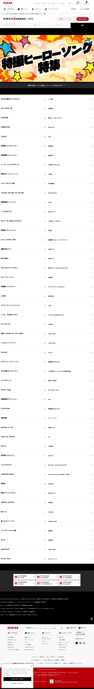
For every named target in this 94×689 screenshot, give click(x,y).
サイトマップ (35, 658)
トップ (2, 13)
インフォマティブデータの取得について (52, 664)
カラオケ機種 (62, 641)
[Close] (31, 666)
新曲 (35, 25)
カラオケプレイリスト (29, 648)
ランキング (59, 25)
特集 (82, 25)
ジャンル (26, 643)
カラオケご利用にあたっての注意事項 (51, 661)
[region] (17, 675)
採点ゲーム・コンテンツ (64, 643)
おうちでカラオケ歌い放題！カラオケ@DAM (14, 13)
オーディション (45, 645)
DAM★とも (83, 628)
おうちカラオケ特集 (30, 13)
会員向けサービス (62, 646)
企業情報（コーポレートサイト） (76, 664)
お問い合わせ (42, 658)
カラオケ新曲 (10, 638)
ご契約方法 (65, 664)
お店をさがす (73, 628)
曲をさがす (38, 3)
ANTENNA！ (10, 643)
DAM (48, 658)
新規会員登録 (83, 19)
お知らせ (74, 9)
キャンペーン (44, 642)
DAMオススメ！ (11, 646)
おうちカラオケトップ (12, 25)
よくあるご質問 (85, 9)
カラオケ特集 (27, 646)
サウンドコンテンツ (29, 641)
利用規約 (63, 661)
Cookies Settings (17, 682)
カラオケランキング (12, 641)
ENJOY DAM (10, 648)
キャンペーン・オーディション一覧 (46, 639)
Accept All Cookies (17, 678)
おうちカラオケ (62, 648)
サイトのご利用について (36, 661)
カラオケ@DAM (60, 658)
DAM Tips (61, 638)
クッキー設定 (39, 664)
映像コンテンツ (28, 638)
